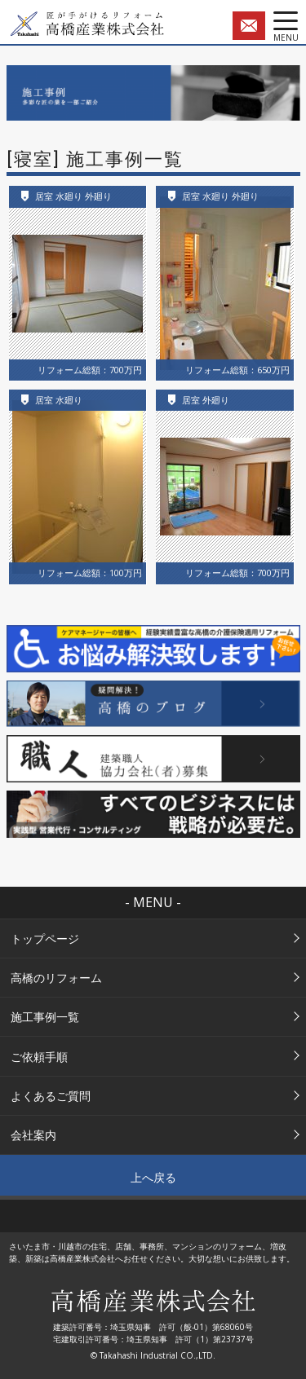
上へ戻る (153, 1177)
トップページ (45, 938)
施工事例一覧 (45, 1016)
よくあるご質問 (51, 1096)
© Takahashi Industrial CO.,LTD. (153, 1355)
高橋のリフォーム (56, 977)
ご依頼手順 (39, 1056)
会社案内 (33, 1135)
